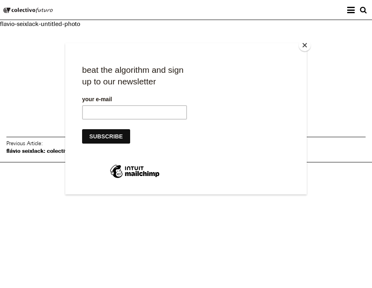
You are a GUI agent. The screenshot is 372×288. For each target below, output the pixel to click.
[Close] (305, 45)
